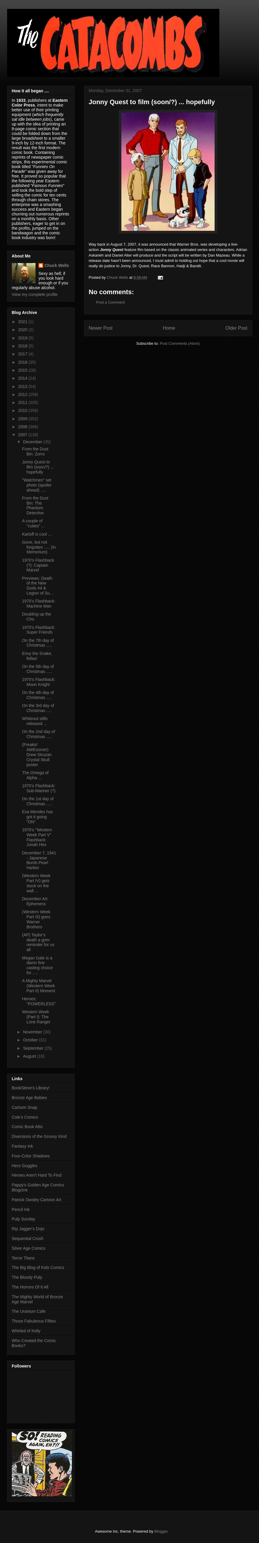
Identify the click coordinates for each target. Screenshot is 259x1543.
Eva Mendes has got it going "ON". (37, 816)
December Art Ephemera (34, 901)
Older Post (236, 328)
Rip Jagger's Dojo (28, 1228)
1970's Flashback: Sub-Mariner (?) (38, 788)
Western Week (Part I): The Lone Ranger (36, 1016)
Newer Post (101, 328)
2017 (23, 354)
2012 (23, 394)
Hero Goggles (24, 1165)
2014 (23, 378)
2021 (23, 321)
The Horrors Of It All (30, 1287)
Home (169, 328)
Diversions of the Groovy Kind (39, 1136)
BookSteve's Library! (31, 1087)
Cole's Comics (25, 1117)
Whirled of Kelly (26, 1330)
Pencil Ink (21, 1209)
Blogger (160, 1531)
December (33, 441)
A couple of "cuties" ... (33, 523)
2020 (23, 329)
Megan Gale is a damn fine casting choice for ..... (37, 965)
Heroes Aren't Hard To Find (37, 1175)
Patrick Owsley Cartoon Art (36, 1199)
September (33, 1048)
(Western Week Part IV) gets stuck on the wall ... (36, 883)
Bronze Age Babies (29, 1097)
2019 (23, 338)
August (30, 1056)
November (33, 1032)
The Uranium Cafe (29, 1311)
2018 (23, 346)
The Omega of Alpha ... (35, 775)
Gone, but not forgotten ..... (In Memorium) (39, 547)
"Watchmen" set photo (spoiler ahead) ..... (37, 485)
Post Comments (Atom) (180, 343)
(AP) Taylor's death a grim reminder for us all (38, 942)
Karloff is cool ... (36, 534)
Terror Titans (23, 1258)
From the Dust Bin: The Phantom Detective (35, 505)
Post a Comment (110, 302)
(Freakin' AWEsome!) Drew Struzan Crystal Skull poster (37, 754)
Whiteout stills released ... (34, 721)
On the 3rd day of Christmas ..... (38, 708)
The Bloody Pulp (27, 1277)
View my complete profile (35, 294)
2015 (23, 370)
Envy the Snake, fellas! (37, 656)
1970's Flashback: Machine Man (38, 603)
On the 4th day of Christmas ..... (38, 695)
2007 (23, 434)
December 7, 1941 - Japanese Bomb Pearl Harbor (39, 860)
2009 (23, 418)
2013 (23, 386)
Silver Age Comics (29, 1248)
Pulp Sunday (23, 1219)
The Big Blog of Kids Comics (38, 1267)
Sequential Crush (28, 1238)
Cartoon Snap (24, 1107)
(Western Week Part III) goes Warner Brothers (36, 919)
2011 (23, 402)
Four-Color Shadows (31, 1156)
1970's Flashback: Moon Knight (38, 682)
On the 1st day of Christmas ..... (38, 801)
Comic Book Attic (27, 1126)
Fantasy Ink (22, 1146)
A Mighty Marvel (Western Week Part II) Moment (38, 985)
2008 (23, 426)
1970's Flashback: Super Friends (38, 630)
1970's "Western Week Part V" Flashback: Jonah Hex (37, 837)
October (31, 1040)
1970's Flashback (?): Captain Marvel (38, 565)
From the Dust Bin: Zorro (35, 451)
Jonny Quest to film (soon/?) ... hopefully (38, 467)
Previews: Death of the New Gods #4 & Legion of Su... (37, 585)
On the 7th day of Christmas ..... (38, 643)
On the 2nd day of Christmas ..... (38, 734)
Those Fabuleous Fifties (34, 1321)
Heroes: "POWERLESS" (39, 1001)
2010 (23, 410)
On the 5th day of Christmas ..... (38, 669)
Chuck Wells (56, 265)
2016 (23, 362)
